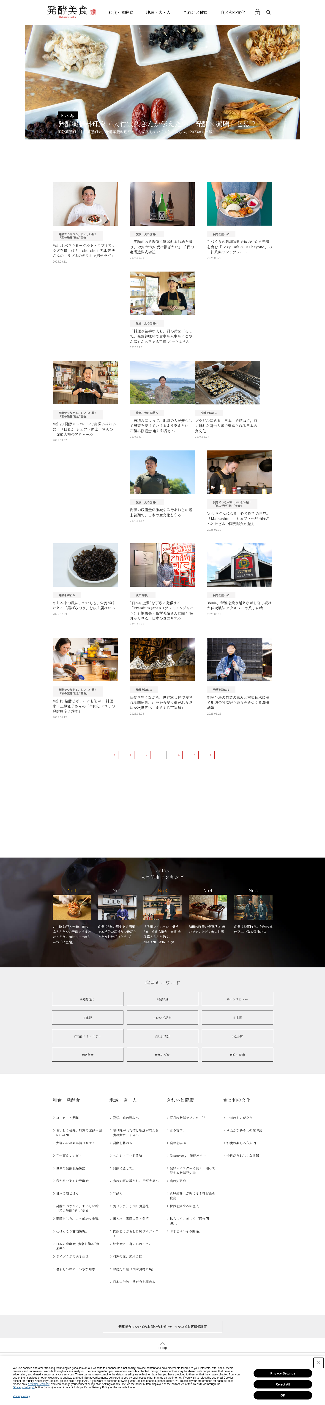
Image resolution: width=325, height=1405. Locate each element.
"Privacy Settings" (38, 1384)
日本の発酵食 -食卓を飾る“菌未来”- (77, 1246)
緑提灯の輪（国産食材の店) (133, 1269)
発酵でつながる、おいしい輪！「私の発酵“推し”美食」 (79, 1208)
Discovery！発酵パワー (188, 1155)
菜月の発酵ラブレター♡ (187, 1117)
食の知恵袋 (178, 1180)
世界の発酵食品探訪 (71, 1168)
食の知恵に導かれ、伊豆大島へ (136, 1180)
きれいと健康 (195, 12)
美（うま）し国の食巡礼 (131, 1206)
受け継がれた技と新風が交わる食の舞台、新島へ (136, 1132)
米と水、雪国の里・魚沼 (131, 1218)
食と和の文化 (233, 12)
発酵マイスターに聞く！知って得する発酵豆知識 (193, 1170)
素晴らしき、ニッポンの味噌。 (78, 1218)
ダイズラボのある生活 (72, 1256)
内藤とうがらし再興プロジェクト (136, 1233)
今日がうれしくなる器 (243, 1155)
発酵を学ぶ (178, 1143)
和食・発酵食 (121, 12)
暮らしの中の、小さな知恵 (75, 1269)
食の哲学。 (178, 1130)
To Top (162, 1347)
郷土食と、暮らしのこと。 (132, 1243)
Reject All (283, 1384)
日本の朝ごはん (67, 1193)
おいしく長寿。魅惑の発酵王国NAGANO (79, 1132)
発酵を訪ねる (123, 1143)
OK (283, 1395)
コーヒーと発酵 (67, 1117)
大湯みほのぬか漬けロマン (75, 1143)
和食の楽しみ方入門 (241, 1143)
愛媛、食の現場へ (126, 1117)
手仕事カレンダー (69, 1155)
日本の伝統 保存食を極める (134, 1281)
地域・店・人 (158, 12)
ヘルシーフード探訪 (127, 1155)
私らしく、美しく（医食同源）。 (189, 1220)
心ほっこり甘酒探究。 (72, 1231)
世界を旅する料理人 (184, 1206)
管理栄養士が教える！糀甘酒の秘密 (193, 1195)
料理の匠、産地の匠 (127, 1256)
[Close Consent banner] (319, 1363)
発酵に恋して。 (124, 1168)
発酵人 (118, 1193)
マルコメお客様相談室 (190, 1326)
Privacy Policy (21, 1396)
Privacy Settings (282, 1373)
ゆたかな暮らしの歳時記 (244, 1130)
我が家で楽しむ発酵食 (72, 1180)
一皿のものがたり (240, 1117)
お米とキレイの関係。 (186, 1231)
